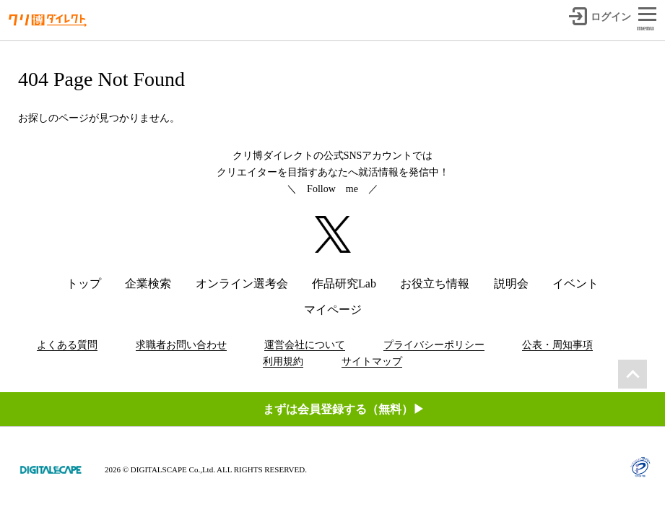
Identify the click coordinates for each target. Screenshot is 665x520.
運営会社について (304, 344)
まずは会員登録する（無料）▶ (344, 409)
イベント (575, 283)
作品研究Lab (344, 283)
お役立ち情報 (434, 283)
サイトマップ (372, 361)
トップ (83, 283)
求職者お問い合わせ (181, 344)
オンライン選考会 (242, 283)
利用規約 (283, 361)
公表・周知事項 (557, 344)
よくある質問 (67, 344)
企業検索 (148, 283)
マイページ (333, 309)
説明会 (511, 283)
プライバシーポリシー (433, 344)
